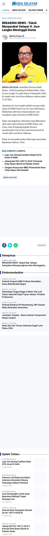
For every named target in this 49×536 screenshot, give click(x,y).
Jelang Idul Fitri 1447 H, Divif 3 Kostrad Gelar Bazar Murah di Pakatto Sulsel (16, 529)
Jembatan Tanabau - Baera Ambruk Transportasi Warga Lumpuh (24, 316)
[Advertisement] (24, 211)
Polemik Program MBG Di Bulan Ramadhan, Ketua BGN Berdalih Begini (21, 282)
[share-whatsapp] (15, 245)
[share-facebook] (4, 245)
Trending (5, 10)
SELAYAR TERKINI (35, 10)
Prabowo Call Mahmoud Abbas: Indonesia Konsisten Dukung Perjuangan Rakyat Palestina (16, 480)
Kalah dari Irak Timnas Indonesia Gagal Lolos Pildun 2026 (22, 327)
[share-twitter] (10, 245)
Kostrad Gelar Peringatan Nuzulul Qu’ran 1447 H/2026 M (17, 511)
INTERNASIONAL (9, 459)
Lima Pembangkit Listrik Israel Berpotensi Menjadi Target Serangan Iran (16, 496)
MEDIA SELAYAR (18, 10)
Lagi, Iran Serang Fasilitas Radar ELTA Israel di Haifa (16, 463)
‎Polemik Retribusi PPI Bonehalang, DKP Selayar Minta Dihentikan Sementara (23, 306)
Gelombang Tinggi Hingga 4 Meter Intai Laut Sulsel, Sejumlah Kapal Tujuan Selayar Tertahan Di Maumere (23, 294)
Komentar (42, 245)
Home (4, 18)
